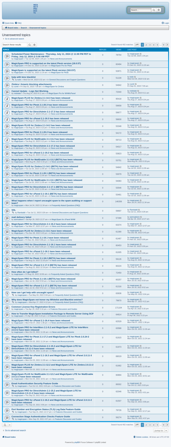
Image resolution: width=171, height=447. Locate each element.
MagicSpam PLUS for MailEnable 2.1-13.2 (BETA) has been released (47, 159)
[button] (136, 45)
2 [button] (146, 44)
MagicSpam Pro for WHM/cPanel (62, 93)
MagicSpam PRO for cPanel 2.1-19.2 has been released (40, 152)
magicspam (18, 59)
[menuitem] (18, 23)
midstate (17, 93)
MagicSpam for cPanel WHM (63, 219)
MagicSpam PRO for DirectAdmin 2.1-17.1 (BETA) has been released (47, 187)
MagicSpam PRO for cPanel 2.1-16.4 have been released (41, 320)
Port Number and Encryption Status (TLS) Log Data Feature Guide (46, 409)
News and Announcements (61, 59)
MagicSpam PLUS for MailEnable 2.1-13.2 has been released (43, 139)
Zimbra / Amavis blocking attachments (32, 84)
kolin (19, 80)
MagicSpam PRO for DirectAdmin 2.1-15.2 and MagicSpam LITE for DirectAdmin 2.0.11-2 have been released (46, 391)
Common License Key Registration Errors (33, 307)
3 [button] (149, 44)
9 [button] (163, 44)
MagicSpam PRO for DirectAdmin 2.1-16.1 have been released (44, 244)
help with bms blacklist (24, 77)
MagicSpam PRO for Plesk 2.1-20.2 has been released (39, 132)
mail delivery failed (21, 217)
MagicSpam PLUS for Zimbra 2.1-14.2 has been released (41, 125)
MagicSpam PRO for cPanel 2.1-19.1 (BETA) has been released (44, 194)
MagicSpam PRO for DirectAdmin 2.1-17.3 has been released (43, 111)
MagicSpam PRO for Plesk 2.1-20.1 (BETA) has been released (43, 173)
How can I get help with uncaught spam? (33, 292)
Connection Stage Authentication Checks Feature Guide (41, 416)
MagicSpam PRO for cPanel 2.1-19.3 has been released (40, 118)
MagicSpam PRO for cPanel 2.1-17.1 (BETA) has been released (44, 285)
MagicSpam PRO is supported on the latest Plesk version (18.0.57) (46, 63)
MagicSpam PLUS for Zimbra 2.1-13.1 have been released (41, 231)
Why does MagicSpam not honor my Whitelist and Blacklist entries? (47, 299)
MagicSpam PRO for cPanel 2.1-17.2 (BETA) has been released (44, 265)
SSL (14, 210)
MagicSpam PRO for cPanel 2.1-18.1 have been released (41, 251)
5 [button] (157, 44)
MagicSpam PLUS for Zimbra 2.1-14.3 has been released (41, 98)
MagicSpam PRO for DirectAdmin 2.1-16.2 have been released (44, 224)
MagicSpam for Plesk (59, 72)
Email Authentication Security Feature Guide (35, 383)
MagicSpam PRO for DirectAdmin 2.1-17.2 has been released (43, 146)
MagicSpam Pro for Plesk (61, 66)
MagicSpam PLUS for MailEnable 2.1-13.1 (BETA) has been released (47, 180)
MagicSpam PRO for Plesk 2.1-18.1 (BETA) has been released (43, 279)
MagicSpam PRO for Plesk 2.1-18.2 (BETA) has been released (43, 258)
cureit (16, 86)
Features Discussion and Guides (64, 309)
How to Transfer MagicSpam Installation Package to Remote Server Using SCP (53, 313)
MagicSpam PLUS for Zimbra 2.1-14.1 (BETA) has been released (45, 166)
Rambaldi (21, 213)
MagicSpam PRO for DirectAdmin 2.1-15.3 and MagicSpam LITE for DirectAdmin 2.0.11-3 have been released (46, 347)
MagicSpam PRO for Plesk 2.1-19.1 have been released (40, 237)
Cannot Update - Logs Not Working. (30, 91)
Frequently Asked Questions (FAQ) (66, 205)
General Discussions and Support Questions (67, 80)
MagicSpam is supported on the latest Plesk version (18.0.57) (43, 70)
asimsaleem (19, 219)
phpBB (76, 442)
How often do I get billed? (25, 272)
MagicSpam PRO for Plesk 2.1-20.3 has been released (39, 105)
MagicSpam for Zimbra (54, 86)
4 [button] (153, 44)
